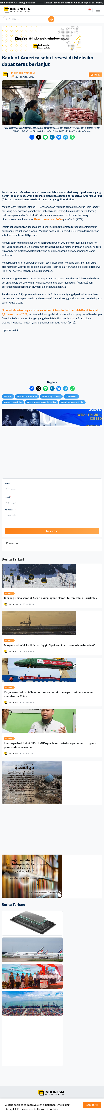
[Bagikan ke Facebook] (31, 137)
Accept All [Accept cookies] (92, 1104)
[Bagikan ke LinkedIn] (52, 137)
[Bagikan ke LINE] (45, 137)
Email (8, 497)
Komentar (10, 509)
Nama (8, 483)
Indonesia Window (23, 72)
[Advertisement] (52, 165)
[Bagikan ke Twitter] (38, 137)
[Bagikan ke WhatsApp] (72, 137)
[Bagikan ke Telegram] (65, 137)
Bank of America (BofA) (48, 219)
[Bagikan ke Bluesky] (58, 137)
